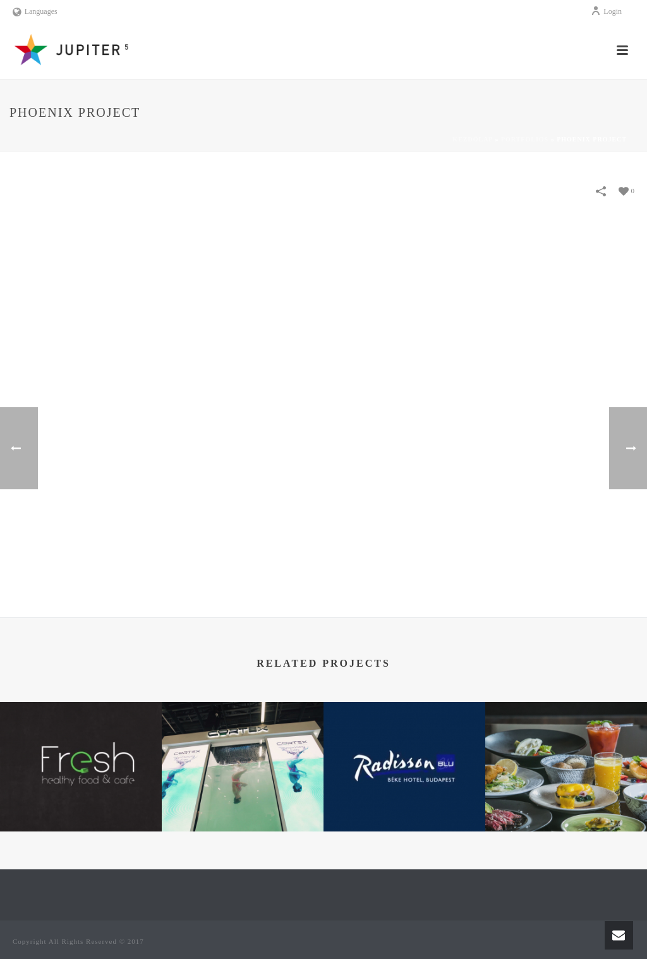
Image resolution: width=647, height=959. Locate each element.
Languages (35, 11)
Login (606, 11)
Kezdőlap (472, 139)
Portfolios (524, 139)
